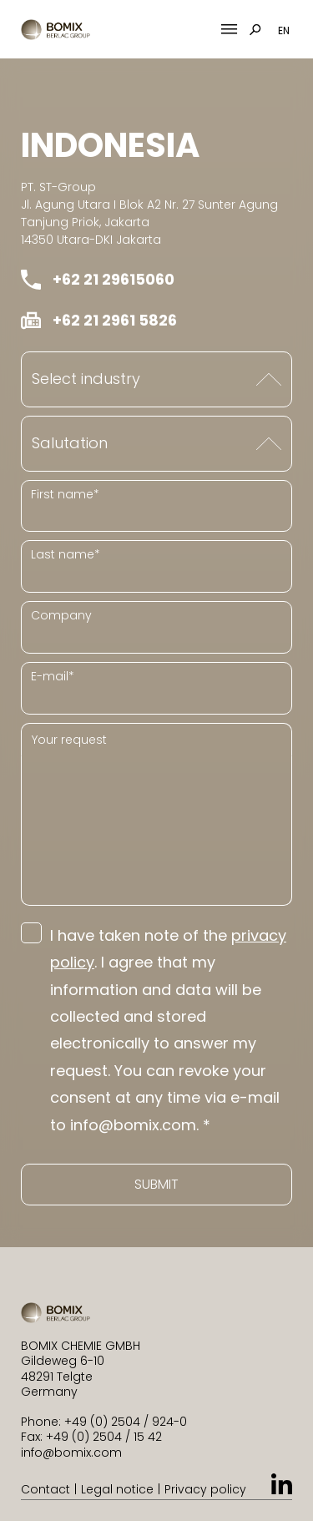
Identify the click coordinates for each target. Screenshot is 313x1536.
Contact (45, 1489)
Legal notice (117, 1489)
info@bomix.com (71, 1452)
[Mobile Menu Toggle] (229, 29)
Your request (69, 739)
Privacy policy (205, 1489)
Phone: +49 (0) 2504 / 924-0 (104, 1421)
